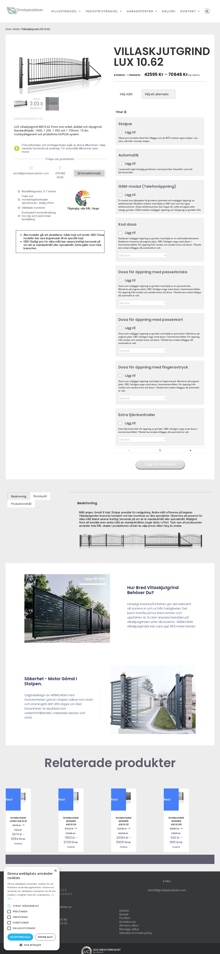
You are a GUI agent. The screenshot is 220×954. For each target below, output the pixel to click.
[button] (207, 11)
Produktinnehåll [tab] (21, 504)
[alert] (32, 908)
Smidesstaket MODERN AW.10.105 (176, 821)
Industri (124, 910)
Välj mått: (126, 94)
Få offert (124, 918)
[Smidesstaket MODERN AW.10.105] (176, 790)
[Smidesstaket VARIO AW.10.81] (18, 790)
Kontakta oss (127, 921)
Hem (8, 29)
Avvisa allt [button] (45, 937)
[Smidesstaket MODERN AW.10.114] (71, 790)
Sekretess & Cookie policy (135, 933)
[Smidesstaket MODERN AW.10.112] (123, 790)
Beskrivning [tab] (18, 496)
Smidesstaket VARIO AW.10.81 (18, 819)
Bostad (123, 914)
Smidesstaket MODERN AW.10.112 (123, 821)
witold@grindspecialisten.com (167, 890)
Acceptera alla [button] (20, 937)
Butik (16, 29)
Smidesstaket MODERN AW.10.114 (71, 821)
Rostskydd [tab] (40, 496)
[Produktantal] (160, 450)
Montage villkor (129, 929)
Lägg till (130, 132)
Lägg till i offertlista (160, 464)
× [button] (55, 870)
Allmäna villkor (128, 925)
